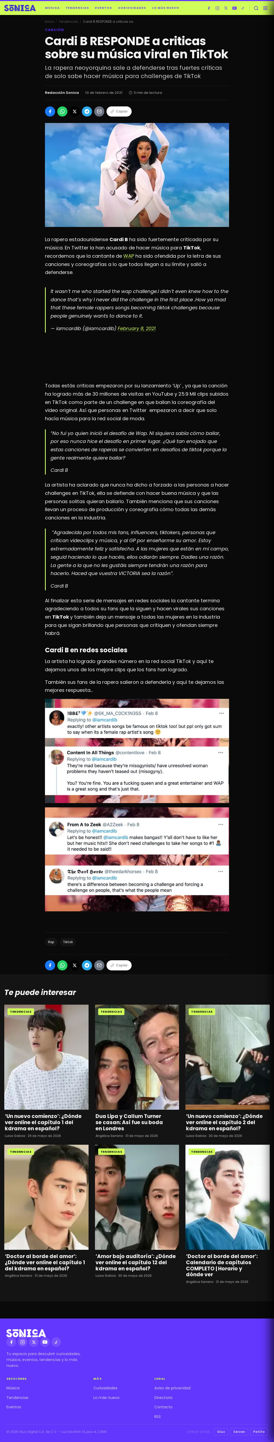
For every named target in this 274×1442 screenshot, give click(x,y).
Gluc (221, 1431)
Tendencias (77, 8)
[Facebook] (209, 8)
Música (52, 8)
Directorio (163, 1397)
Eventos (103, 8)
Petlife (259, 1431)
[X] (226, 8)
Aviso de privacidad (172, 1388)
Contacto (163, 1407)
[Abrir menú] (265, 8)
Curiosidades (132, 8)
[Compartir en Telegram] (87, 111)
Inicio (49, 21)
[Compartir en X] (75, 111)
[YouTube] (234, 8)
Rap (51, 942)
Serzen (239, 1431)
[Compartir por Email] (99, 111)
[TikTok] (243, 8)
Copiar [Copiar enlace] (119, 111)
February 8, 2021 (137, 328)
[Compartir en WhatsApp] (62, 111)
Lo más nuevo (165, 8)
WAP (128, 256)
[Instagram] (217, 8)
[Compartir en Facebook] (50, 111)
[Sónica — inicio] (20, 8)
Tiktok (68, 942)
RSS (157, 1416)
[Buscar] (256, 8)
